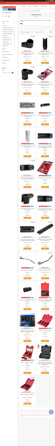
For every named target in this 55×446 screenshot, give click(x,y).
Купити (27, 62)
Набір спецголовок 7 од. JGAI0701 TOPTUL (27, 363)
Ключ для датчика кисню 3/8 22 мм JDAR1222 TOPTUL (27, 54)
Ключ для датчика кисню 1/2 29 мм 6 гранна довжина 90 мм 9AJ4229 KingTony (27, 240)
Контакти (4, 63)
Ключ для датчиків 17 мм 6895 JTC (27, 270)
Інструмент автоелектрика (28, 10)
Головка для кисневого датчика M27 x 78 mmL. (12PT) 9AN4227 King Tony (27, 178)
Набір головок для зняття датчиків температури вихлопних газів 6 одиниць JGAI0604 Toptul (45, 363)
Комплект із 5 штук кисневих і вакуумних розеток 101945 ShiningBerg (45, 300)
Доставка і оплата (5, 60)
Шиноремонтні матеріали (7, 27)
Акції (4, 23)
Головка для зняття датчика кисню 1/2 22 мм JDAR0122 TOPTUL (27, 85)
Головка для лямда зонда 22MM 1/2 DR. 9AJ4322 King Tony (27, 116)
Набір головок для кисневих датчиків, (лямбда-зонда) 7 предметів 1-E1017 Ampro (27, 331)
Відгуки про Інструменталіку (7, 54)
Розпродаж (5, 25)
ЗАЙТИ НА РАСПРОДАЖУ (42, 3)
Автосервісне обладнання (7, 33)
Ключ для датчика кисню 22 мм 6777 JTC (45, 270)
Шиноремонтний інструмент (8, 29)
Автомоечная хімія (6, 37)
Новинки (3, 48)
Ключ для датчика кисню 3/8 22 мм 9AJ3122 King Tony (27, 209)
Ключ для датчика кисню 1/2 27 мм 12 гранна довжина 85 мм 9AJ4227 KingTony (45, 209)
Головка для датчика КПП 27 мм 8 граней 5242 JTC (27, 300)
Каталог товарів (5, 21)
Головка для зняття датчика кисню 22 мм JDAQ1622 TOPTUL (27, 147)
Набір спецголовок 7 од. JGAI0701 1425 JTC (27, 395)
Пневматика (5, 35)
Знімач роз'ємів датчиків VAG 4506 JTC (45, 177)
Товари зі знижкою (5, 51)
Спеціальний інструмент (7, 39)
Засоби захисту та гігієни (7, 43)
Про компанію (4, 57)
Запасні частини (6, 45)
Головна (23, 6)
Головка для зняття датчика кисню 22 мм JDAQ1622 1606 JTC (45, 116)
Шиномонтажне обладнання (8, 31)
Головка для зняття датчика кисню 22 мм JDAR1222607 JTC (45, 85)
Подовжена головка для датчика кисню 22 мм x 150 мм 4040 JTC (45, 240)
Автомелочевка (6, 41)
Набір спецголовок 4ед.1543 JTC (45, 330)
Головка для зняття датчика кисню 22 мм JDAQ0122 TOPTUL (45, 54)
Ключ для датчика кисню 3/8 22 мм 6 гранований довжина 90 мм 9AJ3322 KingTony (45, 147)
